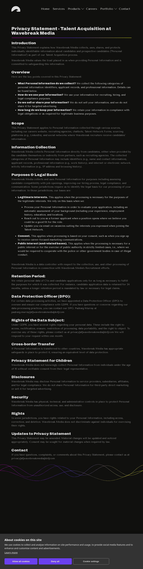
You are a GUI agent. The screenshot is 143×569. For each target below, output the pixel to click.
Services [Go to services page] (59, 9)
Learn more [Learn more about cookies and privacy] (11, 552)
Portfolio (106, 9)
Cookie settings (75, 561)
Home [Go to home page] (16, 9)
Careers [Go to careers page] (91, 9)
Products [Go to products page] (74, 9)
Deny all (46, 561)
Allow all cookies (17, 561)
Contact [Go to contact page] (124, 9)
